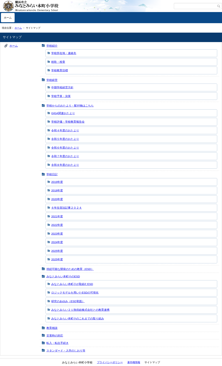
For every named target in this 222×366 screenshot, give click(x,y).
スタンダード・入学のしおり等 (65, 350)
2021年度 (57, 216)
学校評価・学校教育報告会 (68, 121)
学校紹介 (52, 45)
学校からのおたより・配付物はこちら (70, 105)
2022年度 (57, 224)
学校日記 (52, 174)
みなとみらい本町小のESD (63, 276)
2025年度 (57, 250)
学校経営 (52, 80)
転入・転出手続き (57, 343)
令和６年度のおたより (65, 147)
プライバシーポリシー (110, 362)
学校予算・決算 (61, 96)
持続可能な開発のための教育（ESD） (70, 269)
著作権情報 (133, 362)
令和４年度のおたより (65, 130)
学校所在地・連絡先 (63, 53)
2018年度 (57, 190)
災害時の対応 (54, 335)
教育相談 (52, 327)
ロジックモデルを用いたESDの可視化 (75, 292)
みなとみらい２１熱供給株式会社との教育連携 (80, 309)
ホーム (8, 17)
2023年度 (57, 233)
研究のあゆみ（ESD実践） (68, 301)
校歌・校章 (58, 61)
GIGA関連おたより (63, 113)
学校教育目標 (59, 70)
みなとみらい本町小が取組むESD (72, 284)
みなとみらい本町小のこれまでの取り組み (77, 318)
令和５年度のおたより (65, 138)
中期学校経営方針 (62, 87)
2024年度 (57, 242)
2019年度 (57, 181)
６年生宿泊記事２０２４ (66, 207)
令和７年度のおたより (65, 156)
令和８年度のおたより (65, 164)
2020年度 (57, 199)
